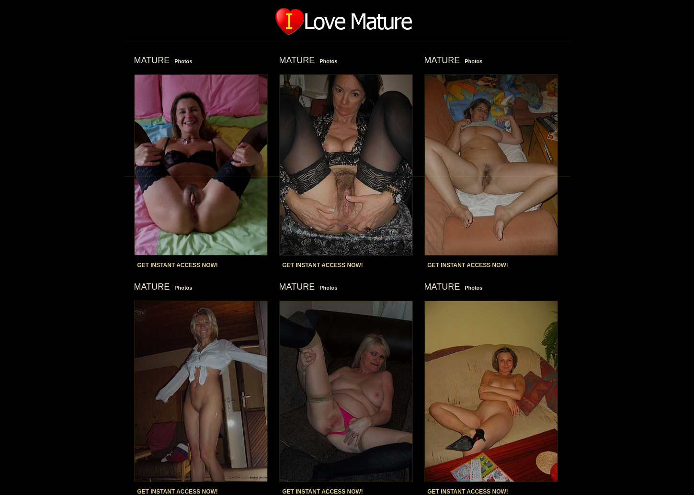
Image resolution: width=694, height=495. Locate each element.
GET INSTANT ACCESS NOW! (177, 265)
